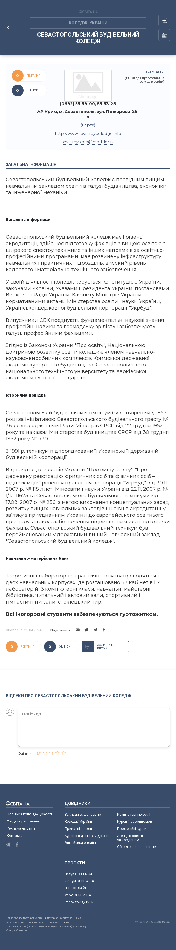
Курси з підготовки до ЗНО (87, 836)
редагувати (152, 72)
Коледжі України (78, 821)
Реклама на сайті (21, 828)
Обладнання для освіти (136, 847)
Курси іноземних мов (134, 821)
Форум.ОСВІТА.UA (79, 881)
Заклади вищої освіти (83, 814)
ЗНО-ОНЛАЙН (76, 888)
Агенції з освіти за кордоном (130, 838)
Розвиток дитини (79, 902)
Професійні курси (131, 829)
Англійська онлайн (81, 843)
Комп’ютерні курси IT (134, 814)
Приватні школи (78, 829)
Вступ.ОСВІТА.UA (79, 874)
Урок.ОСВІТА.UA (78, 895)
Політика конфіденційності (29, 814)
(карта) (88, 125)
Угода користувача (23, 821)
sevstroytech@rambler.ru (88, 141)
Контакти (15, 835)
